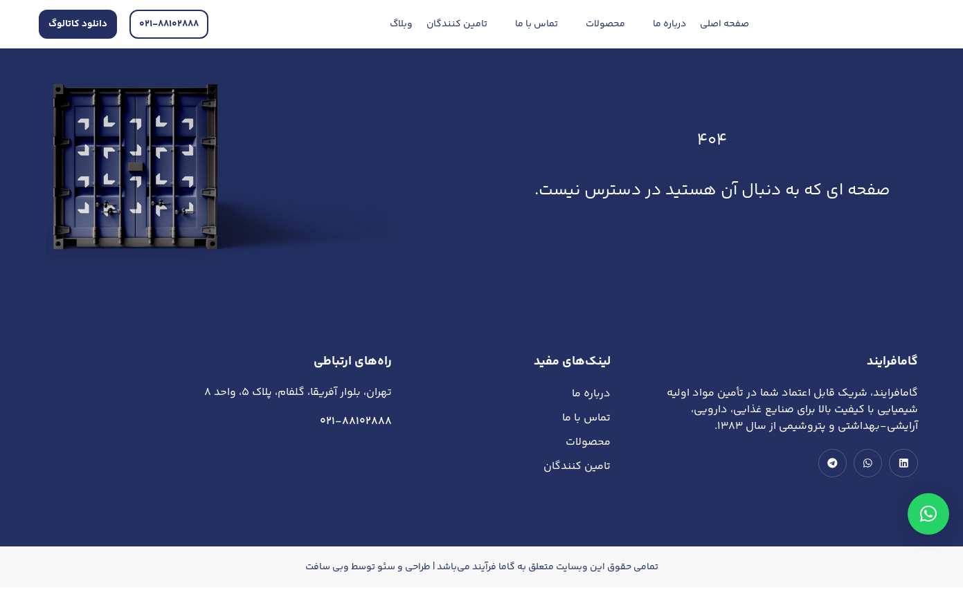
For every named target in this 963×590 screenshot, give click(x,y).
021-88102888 (356, 421)
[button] (928, 514)
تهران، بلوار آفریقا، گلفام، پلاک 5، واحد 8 (298, 392)
